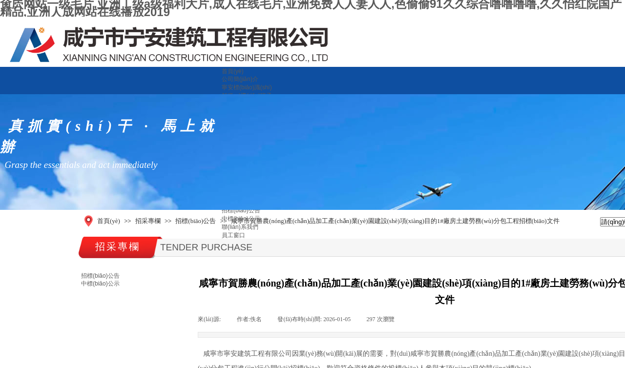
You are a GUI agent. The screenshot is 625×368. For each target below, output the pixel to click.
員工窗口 (233, 235)
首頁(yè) (233, 71)
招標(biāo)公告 (241, 210)
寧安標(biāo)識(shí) (247, 87)
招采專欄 (148, 221)
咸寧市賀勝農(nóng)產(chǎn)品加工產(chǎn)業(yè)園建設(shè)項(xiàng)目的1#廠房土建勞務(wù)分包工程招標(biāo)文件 (395, 221)
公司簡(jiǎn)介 (240, 79)
